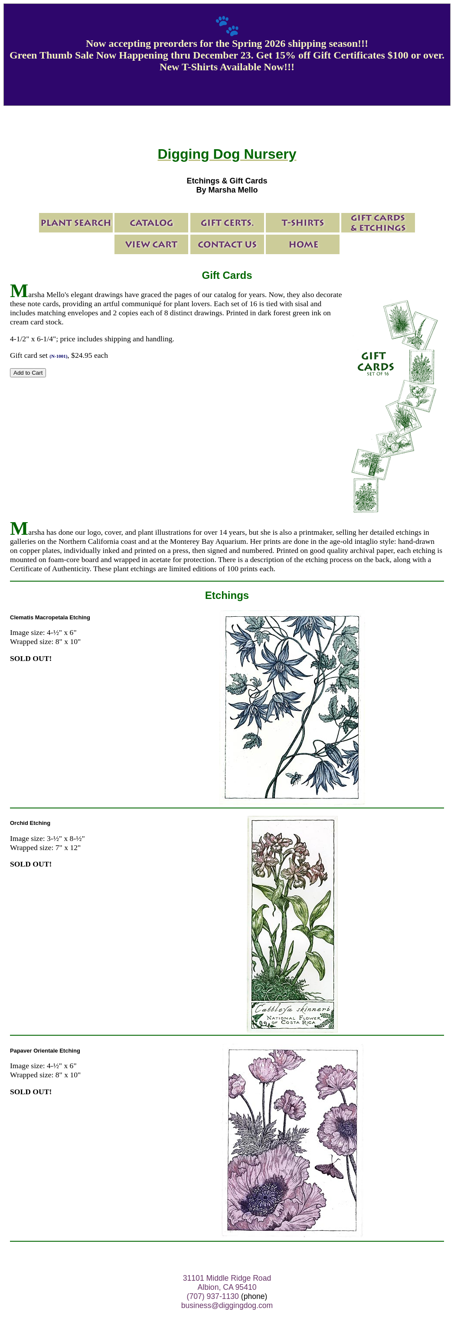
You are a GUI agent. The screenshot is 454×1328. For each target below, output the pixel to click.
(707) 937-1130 (213, 1296)
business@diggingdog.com (227, 1305)
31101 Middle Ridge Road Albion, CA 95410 (227, 1283)
